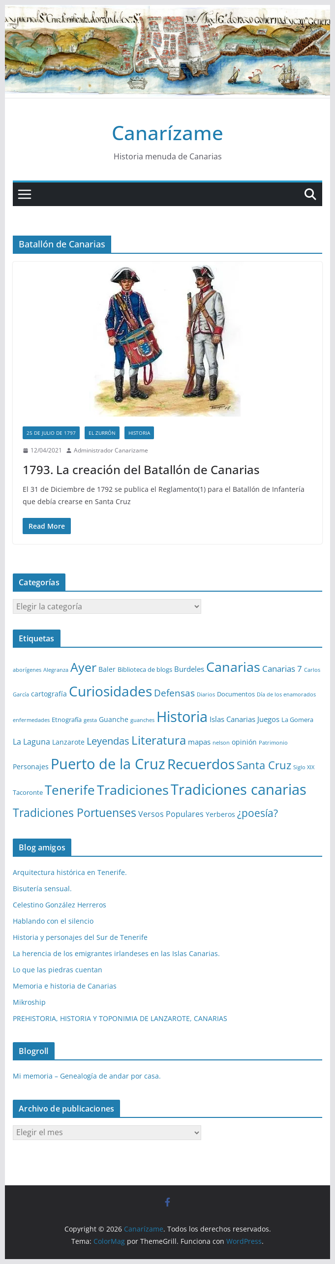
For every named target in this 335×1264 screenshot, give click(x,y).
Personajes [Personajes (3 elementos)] (31, 766)
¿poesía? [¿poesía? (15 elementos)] (257, 813)
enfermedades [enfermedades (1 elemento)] (31, 720)
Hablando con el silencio (53, 921)
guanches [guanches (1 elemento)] (142, 720)
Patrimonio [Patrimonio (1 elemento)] (273, 742)
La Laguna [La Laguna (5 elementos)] (31, 741)
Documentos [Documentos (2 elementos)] (236, 694)
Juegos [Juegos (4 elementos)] (268, 719)
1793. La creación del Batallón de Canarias (141, 469)
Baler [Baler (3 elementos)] (107, 669)
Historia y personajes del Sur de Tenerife (80, 937)
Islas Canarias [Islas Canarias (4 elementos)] (232, 719)
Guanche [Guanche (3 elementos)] (113, 719)
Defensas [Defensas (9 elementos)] (174, 693)
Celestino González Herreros (59, 904)
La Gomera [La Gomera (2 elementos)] (297, 719)
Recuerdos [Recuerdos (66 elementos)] (201, 763)
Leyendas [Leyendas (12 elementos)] (108, 741)
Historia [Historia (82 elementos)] (182, 716)
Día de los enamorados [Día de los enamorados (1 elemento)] (286, 694)
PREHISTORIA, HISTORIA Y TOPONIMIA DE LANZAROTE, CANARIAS (120, 1018)
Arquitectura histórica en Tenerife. (70, 872)
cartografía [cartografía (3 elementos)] (49, 693)
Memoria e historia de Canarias (65, 986)
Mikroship (29, 1002)
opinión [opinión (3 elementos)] (244, 742)
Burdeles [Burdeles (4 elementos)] (189, 669)
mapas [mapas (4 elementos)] (199, 742)
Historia (139, 432)
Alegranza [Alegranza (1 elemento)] (55, 669)
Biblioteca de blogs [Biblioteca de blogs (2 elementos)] (145, 669)
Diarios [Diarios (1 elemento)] (206, 694)
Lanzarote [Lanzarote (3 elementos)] (68, 742)
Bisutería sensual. (42, 888)
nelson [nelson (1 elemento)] (221, 742)
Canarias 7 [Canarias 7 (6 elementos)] (282, 668)
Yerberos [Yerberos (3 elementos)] (220, 814)
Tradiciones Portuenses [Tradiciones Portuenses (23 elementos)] (74, 812)
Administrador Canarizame (111, 450)
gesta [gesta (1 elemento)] (90, 720)
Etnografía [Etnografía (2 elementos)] (67, 719)
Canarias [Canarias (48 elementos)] (233, 667)
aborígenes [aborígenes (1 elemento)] (27, 669)
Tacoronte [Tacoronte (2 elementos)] (28, 792)
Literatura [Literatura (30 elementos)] (158, 740)
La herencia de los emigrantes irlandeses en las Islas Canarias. (116, 953)
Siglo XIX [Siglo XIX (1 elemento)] (303, 767)
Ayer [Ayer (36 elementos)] (83, 667)
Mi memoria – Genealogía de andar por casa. (87, 1076)
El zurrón (102, 432)
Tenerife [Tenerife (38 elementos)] (70, 790)
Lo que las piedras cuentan (57, 969)
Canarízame (167, 132)
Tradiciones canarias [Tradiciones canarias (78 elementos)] (238, 789)
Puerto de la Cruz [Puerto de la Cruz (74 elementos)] (108, 763)
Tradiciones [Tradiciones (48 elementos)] (133, 790)
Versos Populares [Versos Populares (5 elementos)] (171, 814)
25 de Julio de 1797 (51, 432)
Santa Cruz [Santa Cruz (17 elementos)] (264, 765)
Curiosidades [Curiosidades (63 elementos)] (110, 691)
